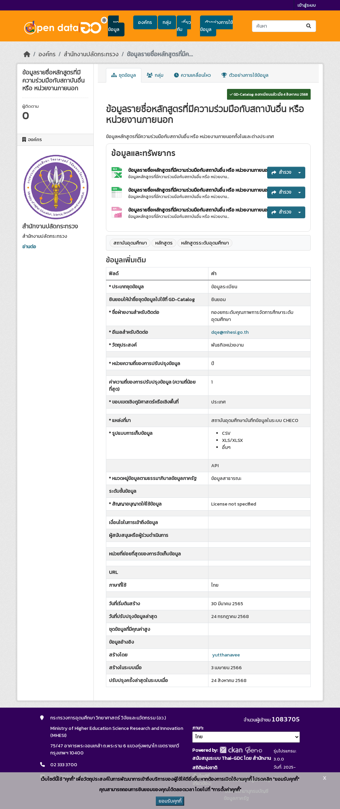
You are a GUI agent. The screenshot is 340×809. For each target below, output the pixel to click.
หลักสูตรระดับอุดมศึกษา (205, 243)
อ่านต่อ (29, 246)
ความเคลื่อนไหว (192, 75)
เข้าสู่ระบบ (307, 5)
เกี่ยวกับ (184, 26)
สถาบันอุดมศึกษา (130, 243)
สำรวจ (281, 172)
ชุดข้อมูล (113, 26)
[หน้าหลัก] (27, 54)
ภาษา (197, 728)
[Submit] (309, 26)
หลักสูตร (164, 243)
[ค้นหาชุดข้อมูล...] (284, 26)
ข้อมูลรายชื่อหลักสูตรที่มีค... (160, 54)
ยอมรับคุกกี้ (170, 801)
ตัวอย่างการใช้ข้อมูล (216, 26)
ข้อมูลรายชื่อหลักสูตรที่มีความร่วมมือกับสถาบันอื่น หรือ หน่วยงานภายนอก (199, 170)
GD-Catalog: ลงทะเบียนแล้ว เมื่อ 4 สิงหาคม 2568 (269, 94)
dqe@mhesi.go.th (230, 332)
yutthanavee (226, 654)
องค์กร (145, 22)
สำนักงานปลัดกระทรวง (91, 54)
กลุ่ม (167, 22)
